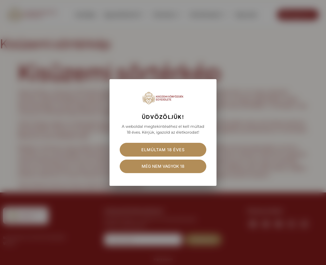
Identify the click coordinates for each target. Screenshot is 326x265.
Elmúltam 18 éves (163, 149)
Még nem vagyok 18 (163, 166)
